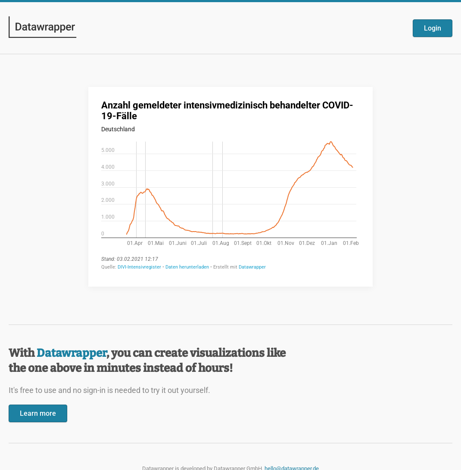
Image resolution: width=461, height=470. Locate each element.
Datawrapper (71, 353)
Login (432, 28)
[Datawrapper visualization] (230, 186)
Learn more (38, 413)
